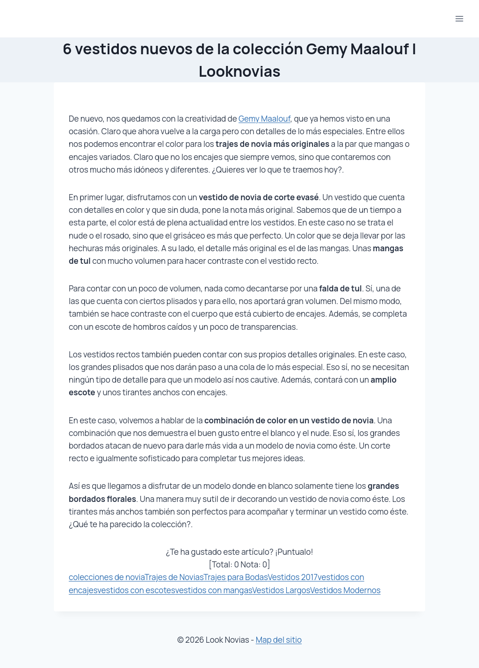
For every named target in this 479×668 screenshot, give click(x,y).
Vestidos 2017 (292, 577)
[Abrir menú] (459, 18)
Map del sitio (279, 639)
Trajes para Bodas (235, 577)
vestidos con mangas (213, 590)
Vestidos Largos (281, 590)
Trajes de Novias (174, 577)
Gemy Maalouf (264, 118)
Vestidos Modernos (345, 590)
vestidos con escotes (136, 590)
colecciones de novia (107, 577)
